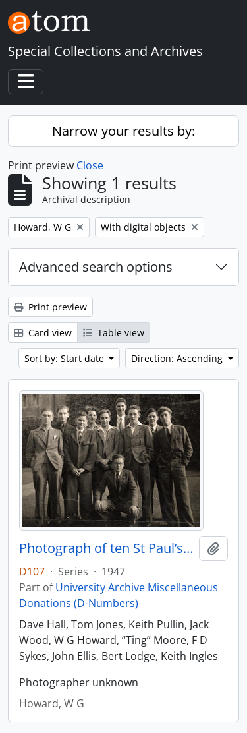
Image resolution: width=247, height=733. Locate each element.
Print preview (50, 307)
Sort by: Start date (65, 358)
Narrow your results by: (123, 131)
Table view (113, 332)
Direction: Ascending (178, 358)
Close (89, 165)
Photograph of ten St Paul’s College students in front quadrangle (106, 548)
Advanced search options (96, 267)
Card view (43, 332)
